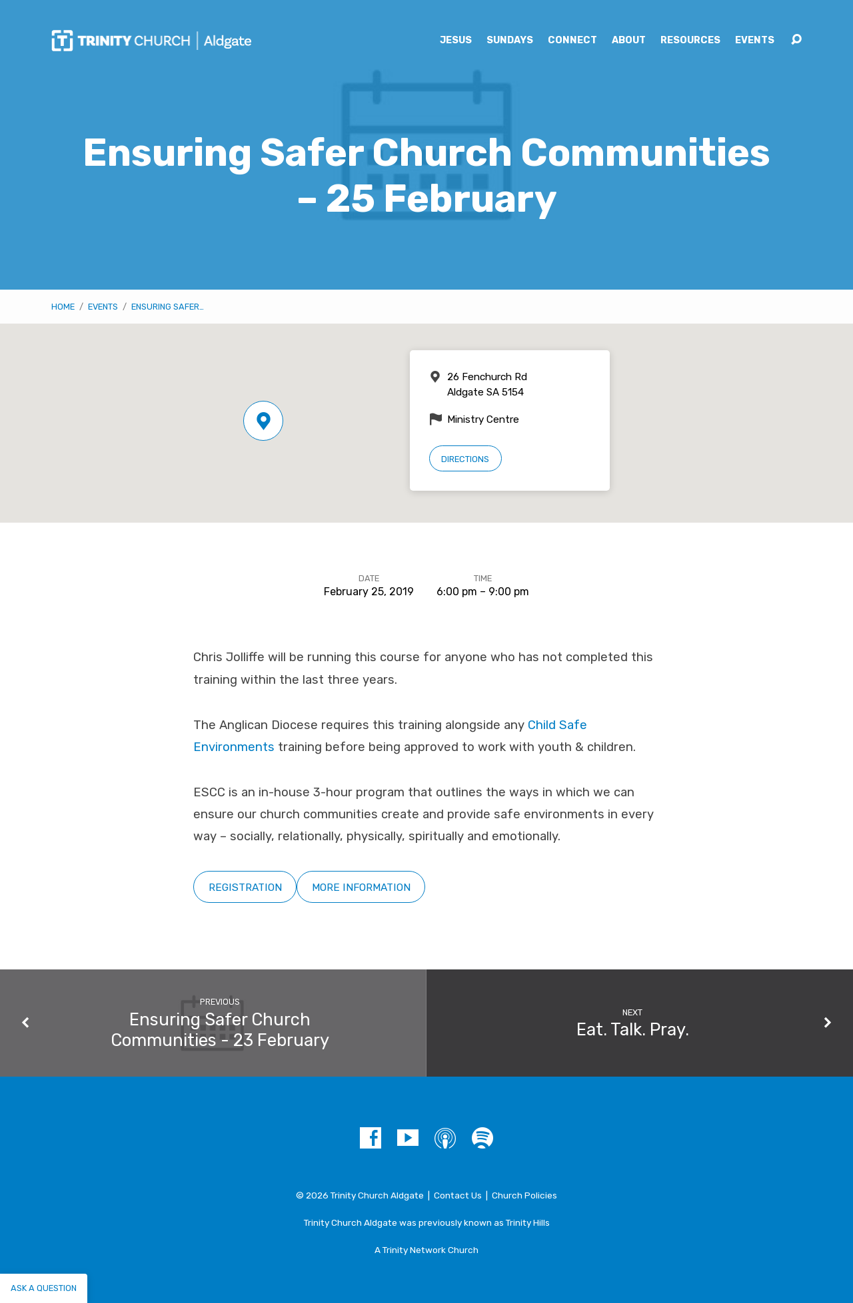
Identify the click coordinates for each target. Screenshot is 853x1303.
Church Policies (524, 1195)
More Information (361, 887)
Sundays (509, 40)
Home (63, 307)
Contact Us (458, 1195)
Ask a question (44, 1288)
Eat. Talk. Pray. (632, 1029)
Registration (245, 887)
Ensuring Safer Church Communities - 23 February (220, 1029)
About (629, 40)
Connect (572, 40)
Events (754, 40)
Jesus (456, 40)
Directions (465, 459)
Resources (690, 40)
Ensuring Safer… (167, 307)
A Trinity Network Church (426, 1249)
